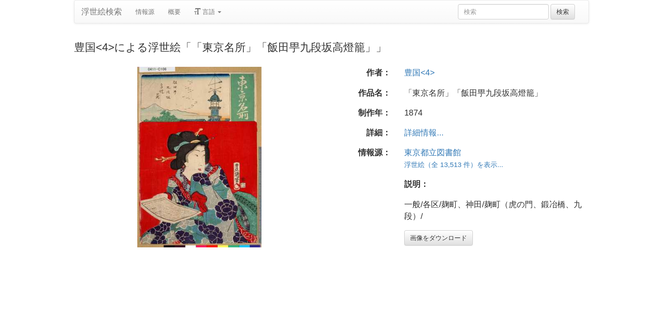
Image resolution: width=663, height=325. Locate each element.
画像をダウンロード (438, 237)
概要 (174, 11)
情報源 (144, 11)
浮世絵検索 (101, 11)
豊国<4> (419, 72)
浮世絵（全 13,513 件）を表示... (453, 164)
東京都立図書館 (432, 152)
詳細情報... (424, 132)
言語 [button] (207, 11)
